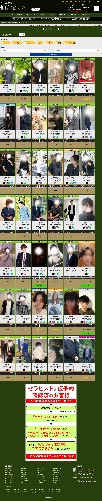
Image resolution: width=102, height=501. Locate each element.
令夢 (8, 316)
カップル (6, 43)
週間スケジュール (9, 474)
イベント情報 (24, 478)
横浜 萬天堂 (33, 493)
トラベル (50, 43)
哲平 (39, 364)
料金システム (32, 19)
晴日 (8, 364)
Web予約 (24, 19)
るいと (23, 177)
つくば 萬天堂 (42, 491)
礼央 (39, 316)
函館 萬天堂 (33, 489)
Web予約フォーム (57, 476)
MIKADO (55, 131)
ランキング (43, 15)
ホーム (14, 15)
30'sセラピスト (74, 15)
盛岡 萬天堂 (41, 489)
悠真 (87, 131)
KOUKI (87, 316)
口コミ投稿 (51, 19)
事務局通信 (55, 482)
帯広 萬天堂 (24, 489)
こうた (39, 85)
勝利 (23, 268)
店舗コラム (39, 470)
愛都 (71, 85)
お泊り (41, 43)
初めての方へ (8, 468)
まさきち (39, 177)
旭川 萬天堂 (7, 489)
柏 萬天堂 (16, 493)
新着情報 (23, 476)
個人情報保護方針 (57, 480)
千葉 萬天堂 (24, 493)
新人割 (59, 43)
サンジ (55, 223)
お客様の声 (35, 15)
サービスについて (9, 470)
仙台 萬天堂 (58, 489)
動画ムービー (24, 472)
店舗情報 (20, 15)
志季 (71, 131)
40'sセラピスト (85, 15)
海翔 (87, 223)
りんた (71, 223)
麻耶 (8, 223)
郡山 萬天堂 (7, 491)
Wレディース (30, 43)
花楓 (71, 177)
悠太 (23, 131)
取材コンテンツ (24, 482)
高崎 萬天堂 (16, 491)
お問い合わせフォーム (58, 472)
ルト (39, 131)
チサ (8, 268)
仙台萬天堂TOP (56, 470)
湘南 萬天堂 (41, 493)
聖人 (55, 177)
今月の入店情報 (8, 476)
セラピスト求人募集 (71, 19)
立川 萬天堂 (7, 493)
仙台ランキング (40, 476)
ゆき (55, 364)
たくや (87, 177)
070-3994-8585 (77, 4)
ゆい (39, 268)
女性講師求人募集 (83, 19)
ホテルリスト (17, 19)
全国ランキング (40, 478)
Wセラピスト (18, 43)
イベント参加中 (70, 43)
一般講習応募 (40, 482)
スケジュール (52, 15)
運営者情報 (55, 478)
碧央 (8, 131)
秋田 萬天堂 (50, 489)
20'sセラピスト (63, 15)
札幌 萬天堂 (16, 489)
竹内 (87, 85)
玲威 (55, 85)
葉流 (87, 268)
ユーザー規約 (40, 474)
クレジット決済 (42, 19)
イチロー (87, 364)
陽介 (39, 223)
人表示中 (6, 34)
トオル (23, 223)
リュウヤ (71, 268)
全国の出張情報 (24, 480)
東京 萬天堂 (58, 491)
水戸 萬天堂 (33, 491)
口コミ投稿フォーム (57, 474)
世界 (55, 316)
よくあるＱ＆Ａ (24, 474)
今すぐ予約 (39, 285)
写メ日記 (27, 15)
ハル (8, 177)
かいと (23, 364)
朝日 (23, 316)
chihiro (8, 85)
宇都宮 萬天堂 (25, 491)
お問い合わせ (60, 19)
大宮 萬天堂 (50, 491)
